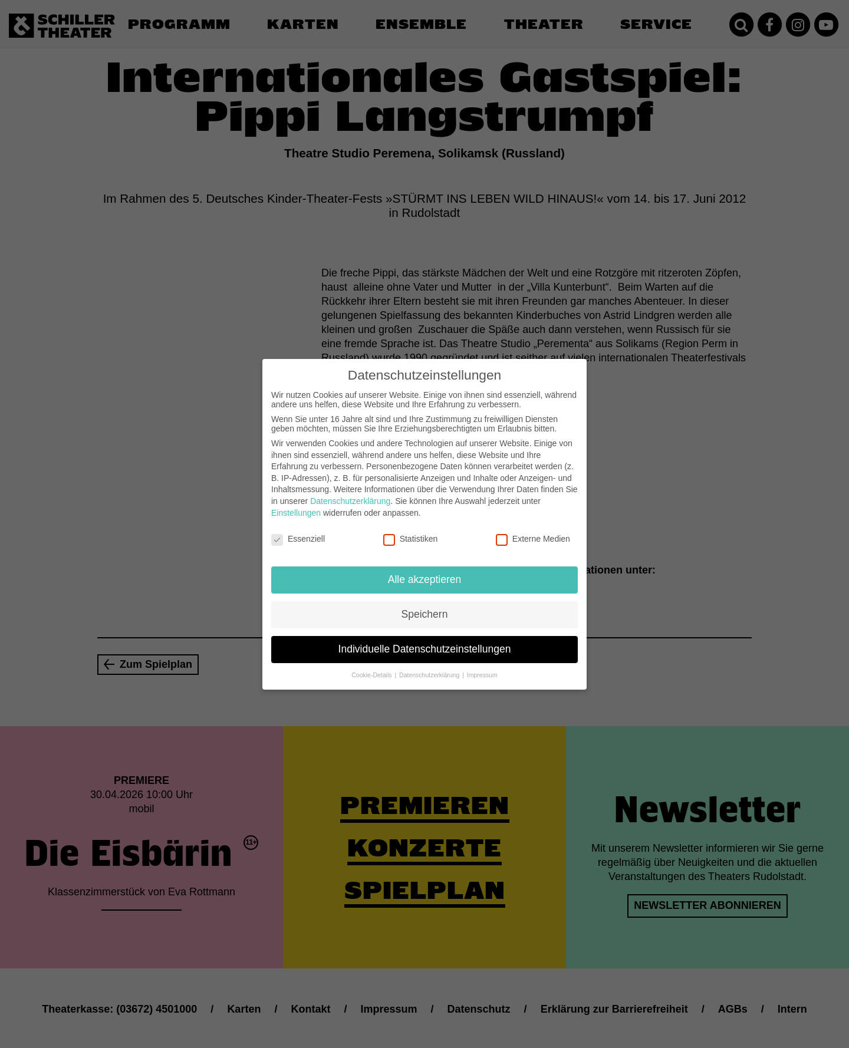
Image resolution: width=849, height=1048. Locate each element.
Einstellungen (296, 502)
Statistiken (410, 529)
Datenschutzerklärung (350, 491)
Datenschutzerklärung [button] (430, 665)
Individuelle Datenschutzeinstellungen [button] (424, 639)
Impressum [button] (482, 665)
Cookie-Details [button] (372, 665)
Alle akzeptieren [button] (425, 570)
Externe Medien (533, 529)
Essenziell (298, 529)
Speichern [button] (425, 605)
